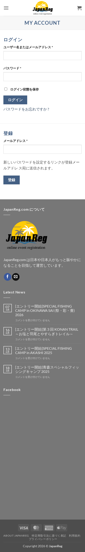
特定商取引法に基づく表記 (49, 535)
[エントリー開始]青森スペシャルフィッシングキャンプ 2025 (47, 369)
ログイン (15, 100)
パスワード (13, 68)
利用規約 (74, 535)
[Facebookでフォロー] (7, 277)
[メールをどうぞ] (15, 277)
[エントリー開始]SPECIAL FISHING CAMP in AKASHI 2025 (43, 350)
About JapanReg (16, 535)
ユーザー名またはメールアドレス (29, 47)
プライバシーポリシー (43, 539)
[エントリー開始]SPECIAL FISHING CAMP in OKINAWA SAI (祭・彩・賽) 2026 (45, 310)
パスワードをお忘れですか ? (26, 109)
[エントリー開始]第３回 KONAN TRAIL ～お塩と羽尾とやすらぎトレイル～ (46, 331)
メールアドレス (17, 140)
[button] (6, 7)
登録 (11, 180)
